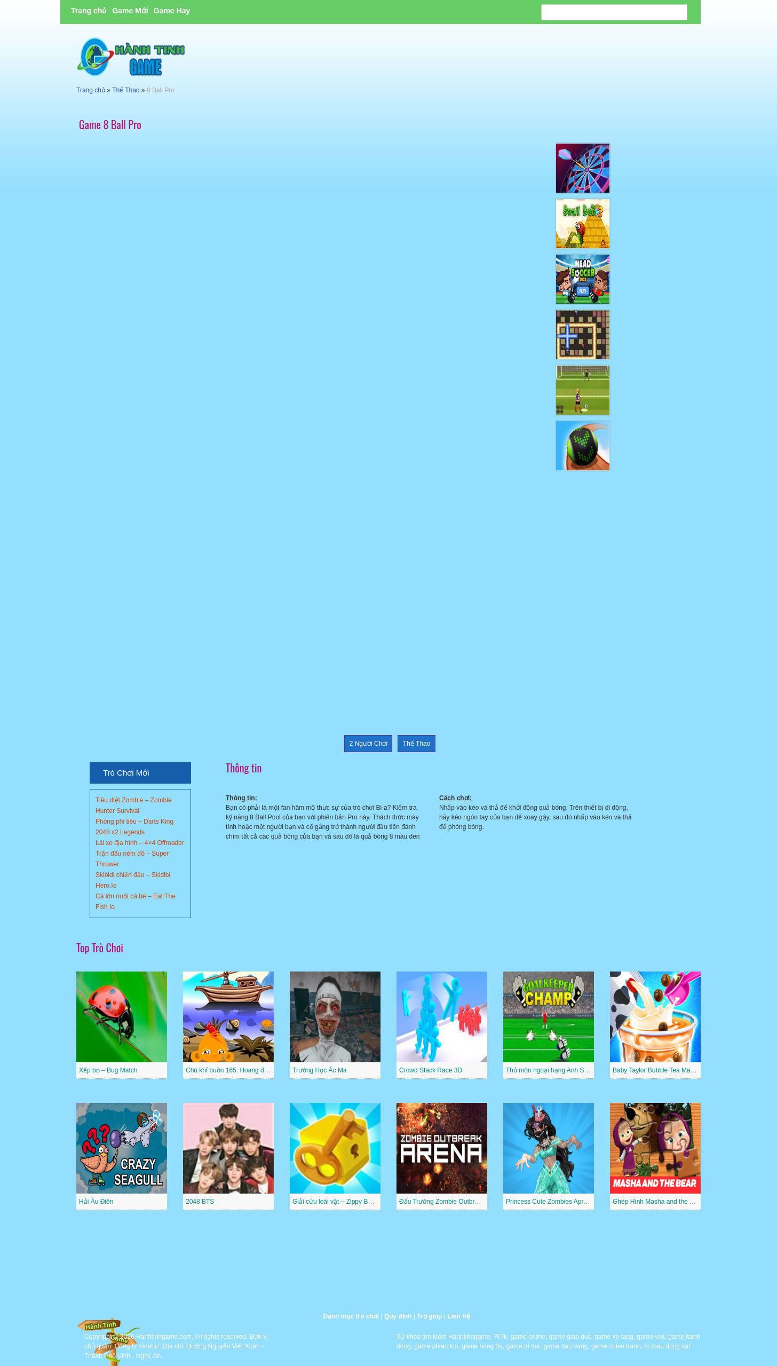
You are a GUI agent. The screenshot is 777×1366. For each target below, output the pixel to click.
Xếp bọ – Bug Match (108, 1070)
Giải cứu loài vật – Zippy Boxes (337, 1201)
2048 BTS (200, 1201)
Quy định (398, 1316)
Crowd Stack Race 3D (430, 1070)
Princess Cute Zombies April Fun (552, 1201)
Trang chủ (89, 10)
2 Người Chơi (368, 743)
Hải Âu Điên (96, 1201)
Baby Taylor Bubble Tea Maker (656, 1070)
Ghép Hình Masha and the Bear (658, 1201)
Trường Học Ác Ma (319, 1070)
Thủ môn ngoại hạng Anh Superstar (556, 1070)
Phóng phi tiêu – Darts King (134, 821)
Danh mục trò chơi (351, 1316)
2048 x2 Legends (120, 832)
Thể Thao (125, 90)
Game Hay (172, 10)
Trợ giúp (429, 1316)
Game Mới (130, 10)
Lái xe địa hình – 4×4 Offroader (140, 843)
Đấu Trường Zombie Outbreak (442, 1201)
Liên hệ (458, 1316)
